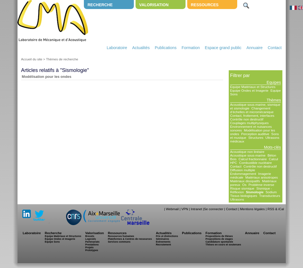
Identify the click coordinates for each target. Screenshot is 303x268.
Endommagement (243, 173)
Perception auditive (255, 134)
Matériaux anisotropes (261, 177)
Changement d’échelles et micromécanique (252, 110)
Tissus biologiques (243, 195)
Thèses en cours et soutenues (223, 244)
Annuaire (255, 47)
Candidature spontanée (219, 241)
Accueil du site (31, 59)
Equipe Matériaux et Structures (252, 87)
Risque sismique (242, 188)
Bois (233, 159)
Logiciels (90, 239)
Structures (255, 137)
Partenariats (92, 241)
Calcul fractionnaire (253, 159)
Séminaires (162, 239)
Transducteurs (269, 195)
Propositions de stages (219, 239)
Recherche (100, 5)
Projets (89, 247)
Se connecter (213, 209)
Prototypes (91, 250)
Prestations (92, 244)
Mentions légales (252, 209)
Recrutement (163, 244)
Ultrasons (237, 199)
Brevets (89, 236)
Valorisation (154, 5)
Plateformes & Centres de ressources (130, 239)
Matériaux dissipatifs (245, 181)
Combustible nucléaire (255, 162)
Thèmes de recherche (62, 59)
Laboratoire (117, 47)
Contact (275, 47)
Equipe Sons (52, 241)
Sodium (271, 192)
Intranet (196, 209)
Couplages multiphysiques (249, 123)
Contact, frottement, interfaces (252, 115)
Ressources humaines (121, 236)
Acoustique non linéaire (247, 151)
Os (244, 184)
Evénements (163, 241)
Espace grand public (223, 47)
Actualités (141, 47)
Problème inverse (261, 184)
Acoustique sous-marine (247, 155)
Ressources (205, 5)
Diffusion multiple (242, 170)
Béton (271, 155)
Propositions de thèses (219, 236)
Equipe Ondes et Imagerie (249, 90)
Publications (165, 47)
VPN (184, 209)
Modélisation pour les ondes (46, 76)
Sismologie (254, 192)
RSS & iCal (275, 209)
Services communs (119, 241)
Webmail (172, 209)
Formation (191, 47)
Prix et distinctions (167, 236)
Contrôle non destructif (246, 119)
